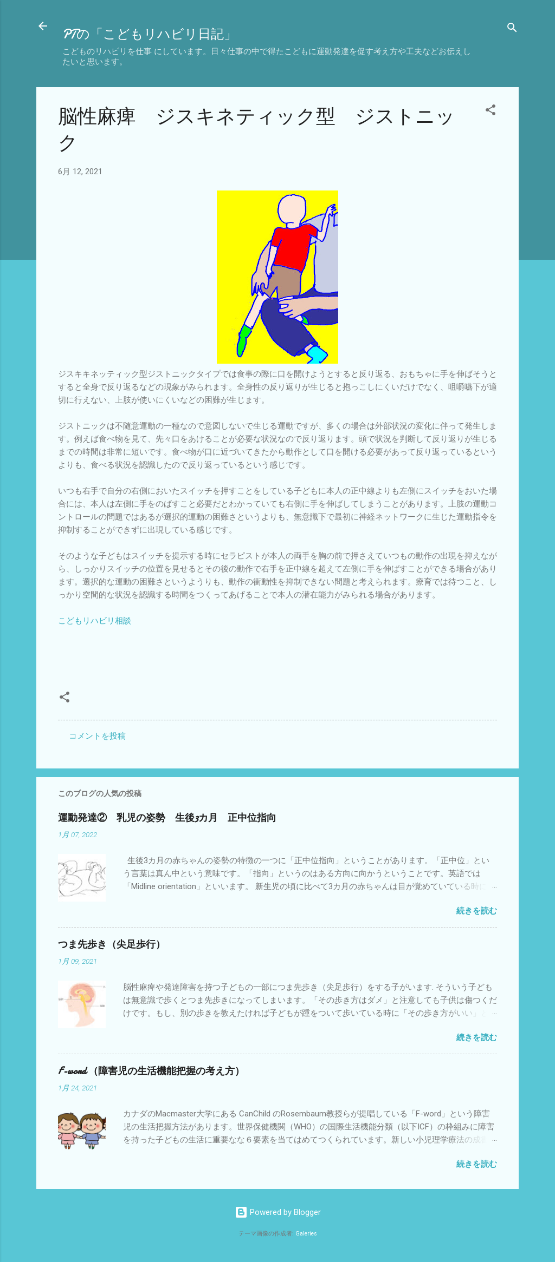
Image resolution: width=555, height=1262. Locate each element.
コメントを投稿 (97, 736)
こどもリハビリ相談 (94, 621)
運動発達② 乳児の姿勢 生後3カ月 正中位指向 (167, 818)
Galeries (306, 1233)
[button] (490, 111)
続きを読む (476, 911)
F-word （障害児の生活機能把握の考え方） (151, 1071)
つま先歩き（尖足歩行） (111, 944)
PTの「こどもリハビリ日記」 (149, 34)
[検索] (512, 29)
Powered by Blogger (278, 1212)
